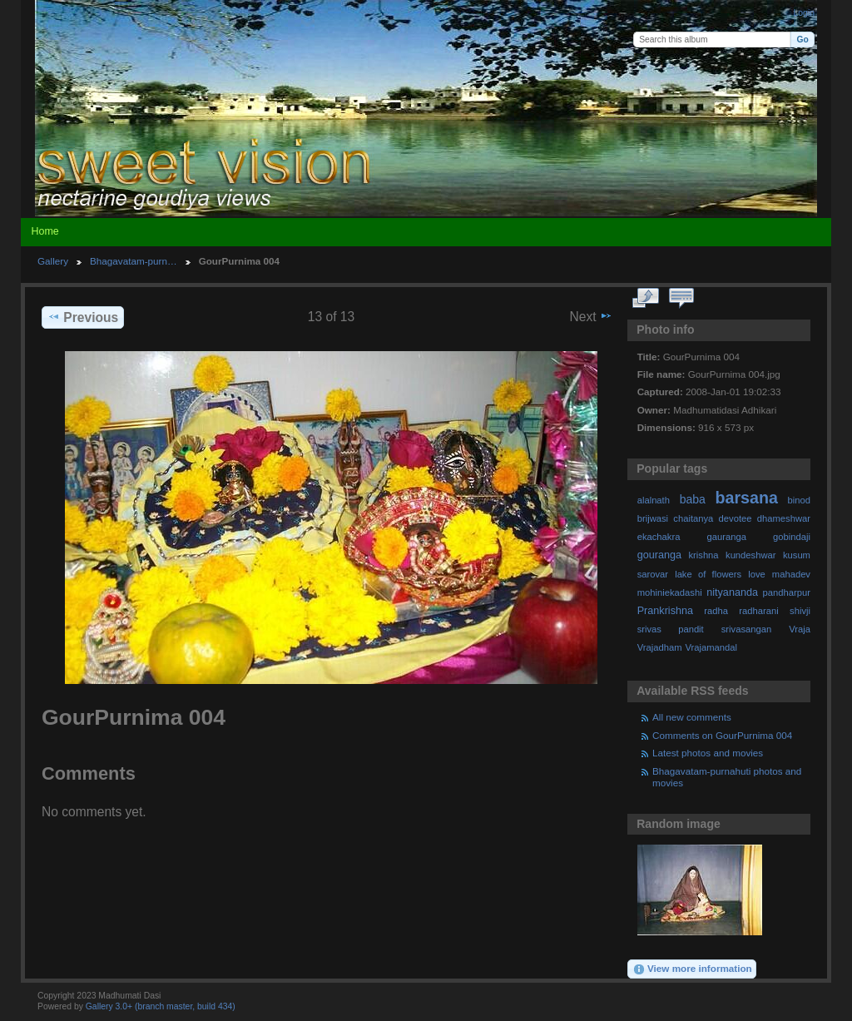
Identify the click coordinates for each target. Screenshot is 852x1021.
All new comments (691, 716)
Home (44, 231)
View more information (692, 969)
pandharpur (786, 592)
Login (804, 12)
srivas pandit (670, 629)
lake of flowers (708, 574)
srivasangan (746, 629)
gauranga (726, 537)
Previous (82, 317)
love (756, 574)
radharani (758, 611)
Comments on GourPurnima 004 (722, 735)
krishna (703, 555)
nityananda (732, 592)
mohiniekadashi (669, 592)
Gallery (52, 260)
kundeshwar (751, 555)
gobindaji (791, 537)
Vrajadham (659, 647)
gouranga (659, 555)
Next (591, 316)
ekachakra (659, 537)
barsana (747, 497)
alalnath (653, 500)
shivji (800, 611)
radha (716, 611)
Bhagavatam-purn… (133, 260)
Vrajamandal (711, 647)
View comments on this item (682, 298)
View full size (646, 298)
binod (799, 500)
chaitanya (693, 518)
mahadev (791, 574)
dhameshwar (783, 518)
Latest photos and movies (707, 752)
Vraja (799, 629)
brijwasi (652, 518)
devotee (735, 518)
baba (693, 499)
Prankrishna (665, 611)
